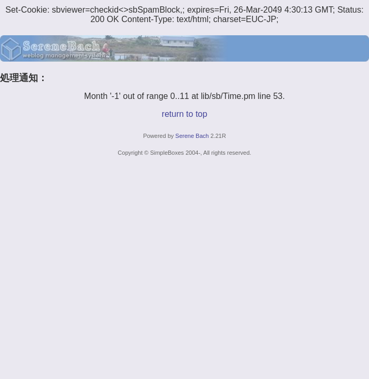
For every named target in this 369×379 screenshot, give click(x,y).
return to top (184, 113)
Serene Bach (192, 136)
